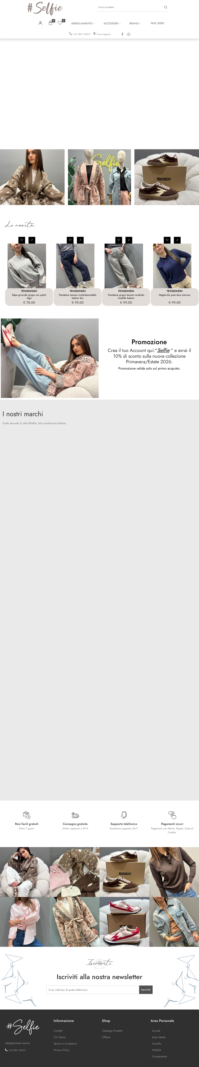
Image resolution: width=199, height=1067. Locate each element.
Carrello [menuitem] (156, 1044)
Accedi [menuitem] (156, 1031)
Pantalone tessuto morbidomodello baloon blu (77, 296)
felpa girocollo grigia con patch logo (29, 296)
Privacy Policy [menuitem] (62, 1050)
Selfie (163, 350)
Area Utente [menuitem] (158, 1037)
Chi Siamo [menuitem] (60, 1037)
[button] (165, 7)
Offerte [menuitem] (106, 1037)
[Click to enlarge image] (25, 872)
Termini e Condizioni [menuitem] (65, 1044)
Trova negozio (104, 34)
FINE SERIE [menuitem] (157, 23)
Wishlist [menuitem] (156, 1050)
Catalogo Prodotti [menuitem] (112, 1031)
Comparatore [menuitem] (159, 1056)
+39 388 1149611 (82, 34)
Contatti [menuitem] (58, 1031)
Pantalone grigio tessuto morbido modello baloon (126, 296)
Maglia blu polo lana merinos (174, 295)
